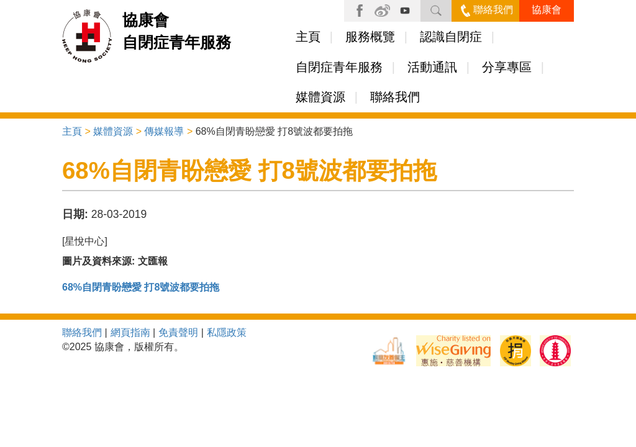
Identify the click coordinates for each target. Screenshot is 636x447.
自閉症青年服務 (339, 67)
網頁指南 (130, 332)
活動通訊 (432, 67)
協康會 (546, 9)
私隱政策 (227, 332)
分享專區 (507, 67)
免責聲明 (178, 332)
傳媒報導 (164, 131)
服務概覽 (370, 36)
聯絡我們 (487, 9)
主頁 (308, 36)
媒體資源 (320, 97)
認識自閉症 (451, 36)
